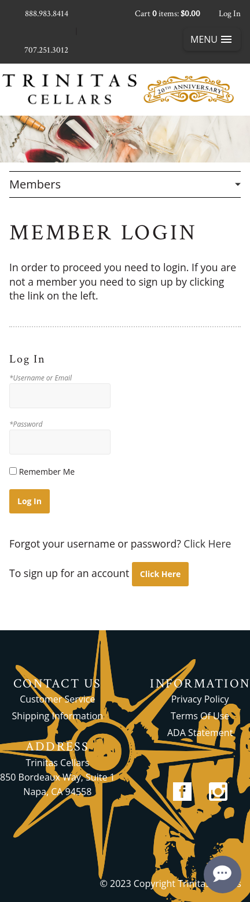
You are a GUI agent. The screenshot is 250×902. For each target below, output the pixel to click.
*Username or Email (40, 378)
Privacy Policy (200, 699)
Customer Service (57, 699)
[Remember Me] (13, 471)
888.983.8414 (46, 13)
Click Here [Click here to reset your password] (207, 543)
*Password (26, 424)
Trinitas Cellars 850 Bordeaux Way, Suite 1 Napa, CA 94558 (57, 777)
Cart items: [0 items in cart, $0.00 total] (167, 13)
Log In (230, 13)
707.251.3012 (46, 50)
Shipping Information (58, 715)
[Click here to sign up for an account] (160, 574)
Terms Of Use (200, 715)
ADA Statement (200, 732)
